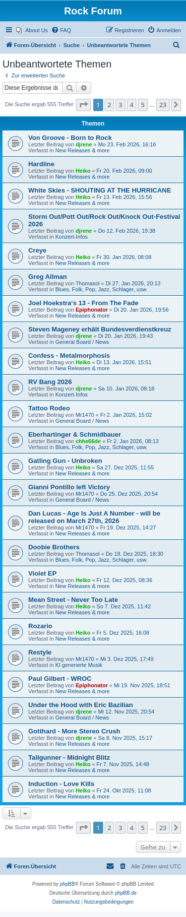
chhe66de (88, 441)
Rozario (40, 626)
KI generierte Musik (78, 665)
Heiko (82, 171)
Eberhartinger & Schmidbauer (74, 434)
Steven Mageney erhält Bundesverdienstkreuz (99, 329)
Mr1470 (84, 415)
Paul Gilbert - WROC (59, 678)
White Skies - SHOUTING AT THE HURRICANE (99, 190)
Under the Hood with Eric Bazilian (80, 705)
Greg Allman (47, 276)
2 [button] (109, 104)
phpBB (67, 884)
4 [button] (131, 104)
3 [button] (120, 104)
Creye (37, 250)
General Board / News (82, 342)
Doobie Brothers (53, 547)
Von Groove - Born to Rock (70, 137)
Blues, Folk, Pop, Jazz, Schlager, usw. (101, 289)
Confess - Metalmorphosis (69, 355)
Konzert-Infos (71, 237)
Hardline (41, 164)
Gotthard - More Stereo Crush (74, 731)
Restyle (40, 652)
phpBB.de (126, 893)
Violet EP (42, 573)
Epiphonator (91, 310)
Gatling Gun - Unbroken (65, 460)
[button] (83, 105)
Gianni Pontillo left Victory (69, 487)
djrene (83, 144)
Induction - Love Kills (61, 783)
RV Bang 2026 (50, 382)
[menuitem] (32, 30)
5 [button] (142, 104)
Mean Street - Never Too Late (73, 599)
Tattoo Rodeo (49, 408)
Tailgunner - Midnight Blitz (69, 757)
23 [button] (163, 104)
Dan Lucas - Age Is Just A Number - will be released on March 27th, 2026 (94, 517)
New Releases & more (82, 150)
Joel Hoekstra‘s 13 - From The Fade (83, 303)
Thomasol (87, 283)
